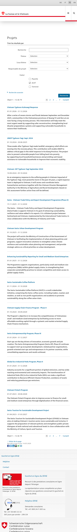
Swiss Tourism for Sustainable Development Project (28, 401)
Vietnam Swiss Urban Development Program (25, 219)
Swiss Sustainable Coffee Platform (21, 273)
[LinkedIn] (13, 437)
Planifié (35, 70)
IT (65, 2)
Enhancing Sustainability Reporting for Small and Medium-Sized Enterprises (37, 247)
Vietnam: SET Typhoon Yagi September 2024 (25, 160)
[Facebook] (8, 437)
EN (75, 2)
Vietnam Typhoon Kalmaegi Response (22, 98)
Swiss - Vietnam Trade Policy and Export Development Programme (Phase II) (37, 191)
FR (70, 2)
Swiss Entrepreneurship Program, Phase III (24, 324)
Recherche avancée (16, 84)
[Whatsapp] (18, 437)
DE (61, 2)
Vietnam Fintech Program (17, 381)
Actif (34, 74)
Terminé (36, 78)
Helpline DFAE (31, 492)
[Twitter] (11, 437)
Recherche (22, 41)
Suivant (66, 91)
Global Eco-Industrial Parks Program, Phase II (25, 353)
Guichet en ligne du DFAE (36, 467)
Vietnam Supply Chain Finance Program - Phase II (27, 299)
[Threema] (16, 437)
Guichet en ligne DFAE (10, 447)
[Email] (21, 437)
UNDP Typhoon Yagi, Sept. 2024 (20, 129)
